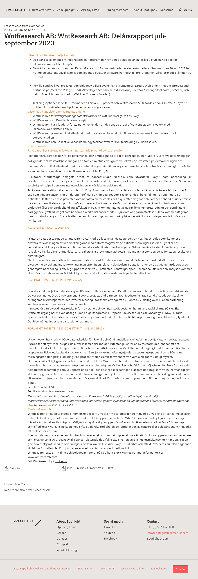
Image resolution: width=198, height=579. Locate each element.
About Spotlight (144, 10)
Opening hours (66, 527)
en (185, 9)
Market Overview (40, 10)
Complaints (64, 544)
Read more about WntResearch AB (27, 490)
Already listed (90, 10)
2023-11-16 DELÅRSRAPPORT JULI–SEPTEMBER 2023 (92, 468)
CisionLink (16, 468)
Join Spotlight (66, 10)
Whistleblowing (67, 550)
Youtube (109, 533)
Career (61, 533)
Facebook (110, 538)
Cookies (180, 569)
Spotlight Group (157, 538)
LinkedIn (109, 527)
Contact (62, 538)
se (190, 9)
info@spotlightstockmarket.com (167, 533)
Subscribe (166, 10)
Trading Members (116, 10)
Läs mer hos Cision (16, 484)
